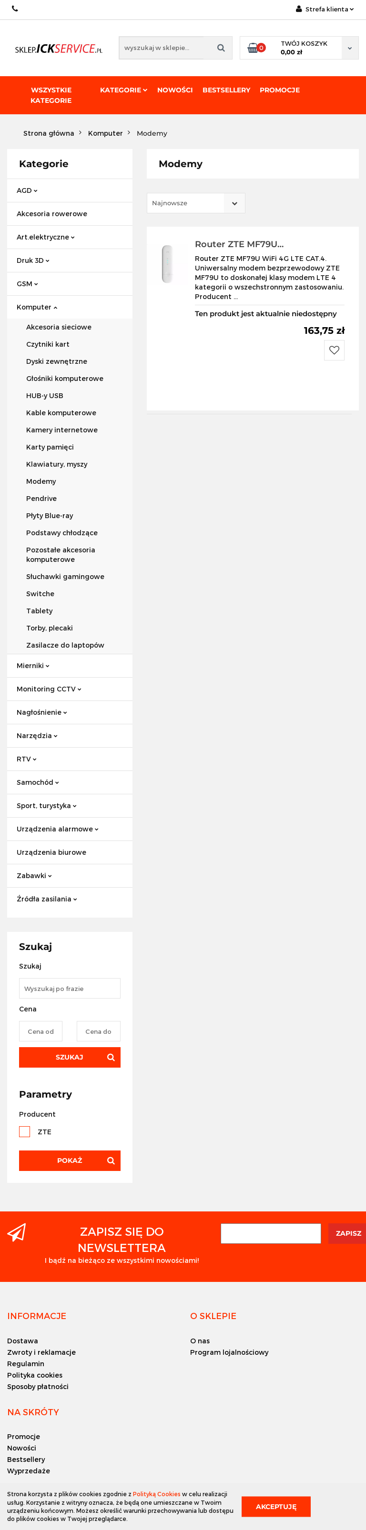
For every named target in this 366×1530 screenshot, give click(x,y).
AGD (27, 190)
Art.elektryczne (46, 237)
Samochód (38, 782)
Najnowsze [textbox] (169, 203)
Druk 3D (33, 260)
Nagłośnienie (42, 712)
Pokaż (69, 1160)
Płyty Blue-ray (49, 515)
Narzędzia (37, 735)
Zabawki (34, 875)
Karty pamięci (50, 447)
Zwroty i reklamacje (41, 1352)
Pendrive (41, 498)
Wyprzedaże (28, 1471)
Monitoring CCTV (49, 689)
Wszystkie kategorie (50, 95)
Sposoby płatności (38, 1386)
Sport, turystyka (47, 805)
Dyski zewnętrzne (56, 361)
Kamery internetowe (62, 430)
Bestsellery (226, 90)
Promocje (280, 90)
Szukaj (69, 1057)
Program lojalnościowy (229, 1352)
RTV (27, 759)
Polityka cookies (34, 1375)
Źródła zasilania (47, 899)
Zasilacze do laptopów (65, 645)
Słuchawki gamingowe (65, 576)
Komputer (37, 307)
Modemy (41, 481)
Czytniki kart (48, 344)
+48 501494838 (15, 8)
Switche (40, 594)
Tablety (39, 611)
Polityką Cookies (157, 1493)
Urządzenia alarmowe (58, 829)
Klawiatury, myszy (56, 464)
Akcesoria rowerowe (52, 214)
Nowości (175, 90)
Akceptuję (276, 1506)
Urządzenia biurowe (51, 852)
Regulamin (25, 1364)
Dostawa (22, 1341)
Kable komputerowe (61, 413)
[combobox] (196, 203)
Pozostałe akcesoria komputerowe (60, 554)
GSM (27, 284)
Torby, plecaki (49, 628)
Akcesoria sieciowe (59, 327)
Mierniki (33, 665)
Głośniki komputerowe (64, 378)
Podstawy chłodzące (62, 533)
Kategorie (124, 90)
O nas (200, 1341)
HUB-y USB (44, 395)
